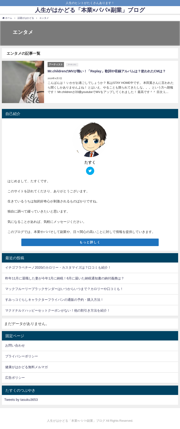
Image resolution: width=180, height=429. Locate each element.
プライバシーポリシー (21, 356)
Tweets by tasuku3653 (21, 399)
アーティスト (72, 64)
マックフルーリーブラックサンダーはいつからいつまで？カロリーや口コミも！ (64, 288)
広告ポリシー (15, 377)
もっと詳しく (90, 242)
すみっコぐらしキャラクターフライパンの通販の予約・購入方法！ (54, 299)
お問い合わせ (15, 345)
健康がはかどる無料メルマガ (26, 367)
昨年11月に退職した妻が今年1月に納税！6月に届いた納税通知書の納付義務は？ (64, 278)
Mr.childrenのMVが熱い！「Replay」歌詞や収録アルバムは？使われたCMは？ (107, 71)
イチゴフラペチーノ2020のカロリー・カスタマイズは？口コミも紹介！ (58, 267)
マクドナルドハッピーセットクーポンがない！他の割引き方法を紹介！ (57, 310)
